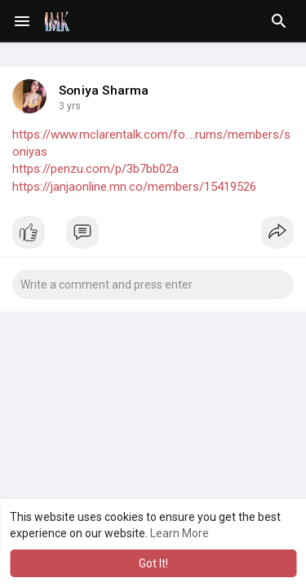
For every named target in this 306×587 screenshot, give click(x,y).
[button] (279, 21)
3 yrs (70, 106)
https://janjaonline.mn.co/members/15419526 (134, 186)
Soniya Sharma (104, 90)
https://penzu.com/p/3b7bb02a (95, 168)
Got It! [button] (153, 563)
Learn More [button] (179, 533)
